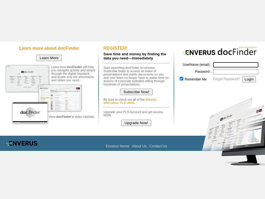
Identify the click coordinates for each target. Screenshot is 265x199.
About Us (139, 146)
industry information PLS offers (130, 101)
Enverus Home (117, 146)
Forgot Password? (226, 79)
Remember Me (195, 79)
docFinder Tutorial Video (30, 113)
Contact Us (158, 146)
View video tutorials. (72, 116)
